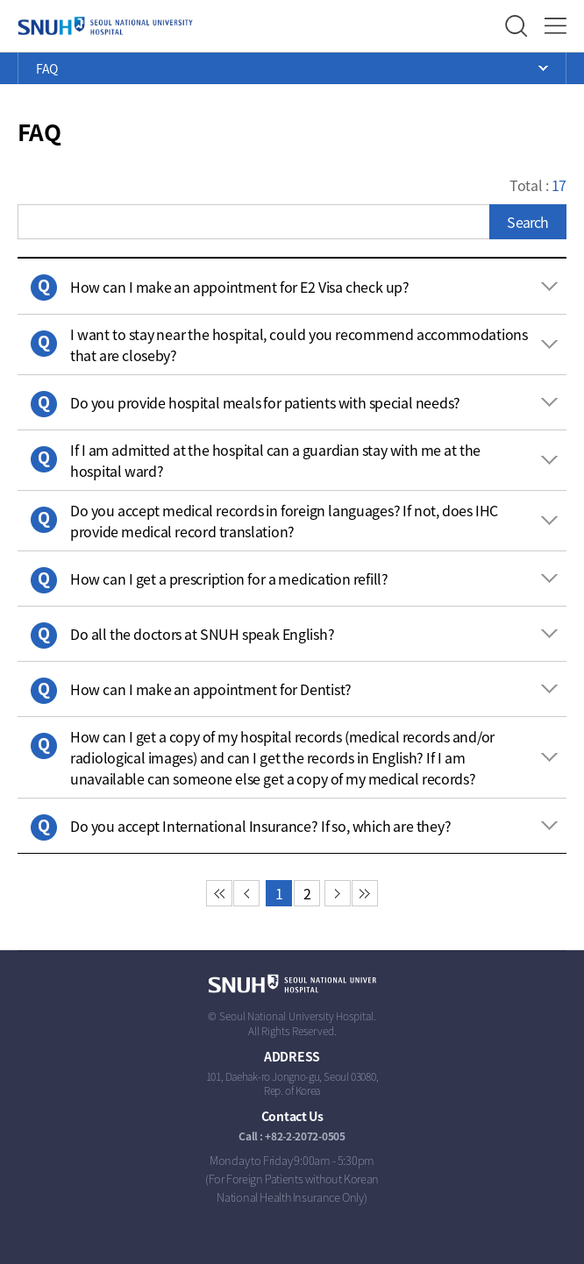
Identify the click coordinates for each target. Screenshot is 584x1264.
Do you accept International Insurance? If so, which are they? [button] (260, 825)
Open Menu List (292, 68)
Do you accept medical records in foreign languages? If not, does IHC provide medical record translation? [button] (284, 521)
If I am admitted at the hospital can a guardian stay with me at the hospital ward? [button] (275, 460)
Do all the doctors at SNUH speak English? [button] (202, 633)
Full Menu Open (555, 26)
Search (527, 221)
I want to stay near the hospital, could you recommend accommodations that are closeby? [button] (299, 344)
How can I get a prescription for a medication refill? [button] (229, 578)
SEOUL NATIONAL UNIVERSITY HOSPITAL (105, 26)
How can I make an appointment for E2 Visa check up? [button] (240, 286)
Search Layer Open (516, 26)
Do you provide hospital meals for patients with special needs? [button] (265, 402)
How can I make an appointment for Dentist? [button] (211, 688)
